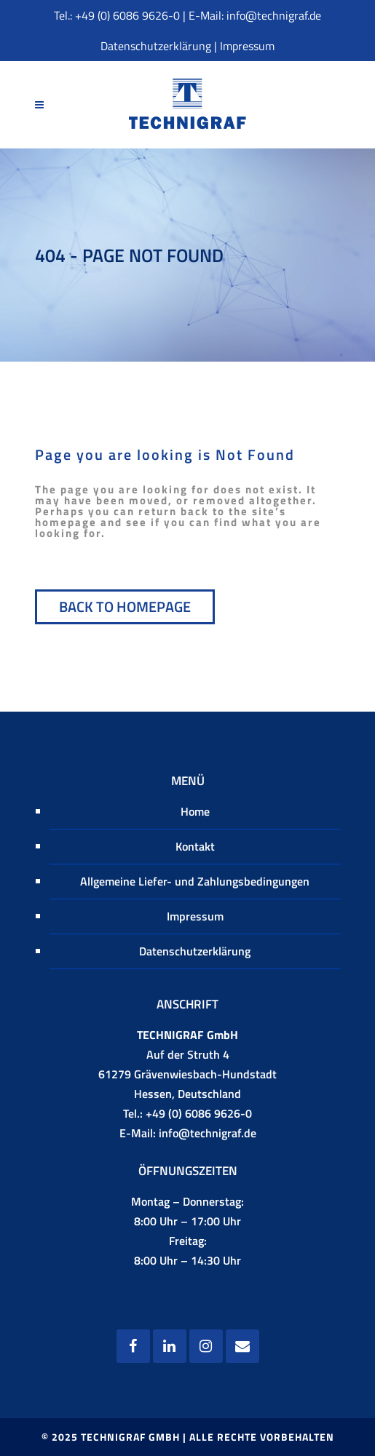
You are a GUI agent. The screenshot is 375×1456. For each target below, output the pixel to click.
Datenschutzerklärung (155, 46)
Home (195, 811)
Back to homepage (125, 606)
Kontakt (195, 846)
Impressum (247, 46)
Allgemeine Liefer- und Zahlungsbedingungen (194, 881)
